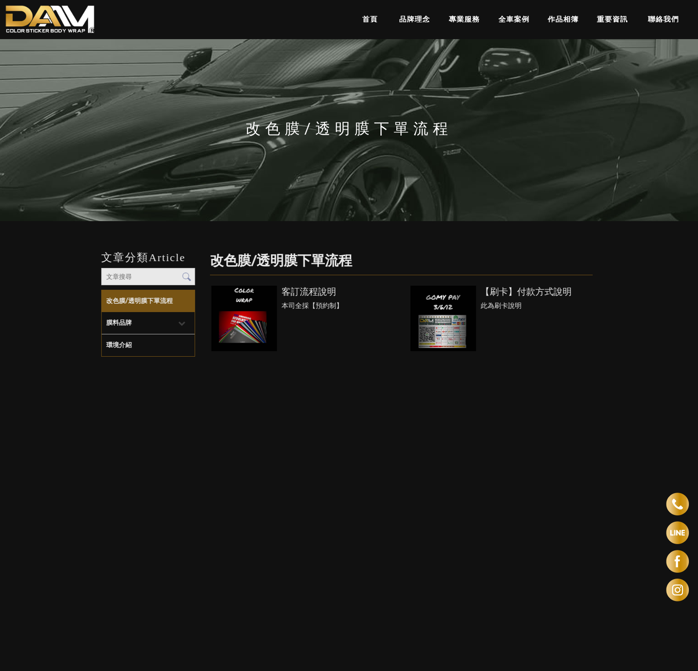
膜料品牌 (119, 322)
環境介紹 (119, 344)
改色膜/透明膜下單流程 (139, 300)
